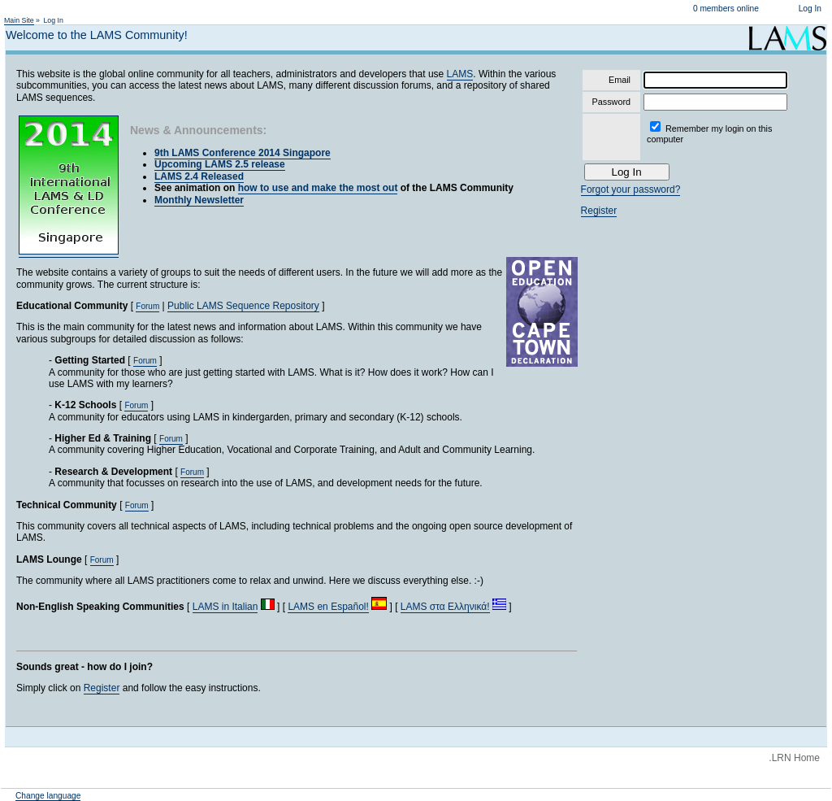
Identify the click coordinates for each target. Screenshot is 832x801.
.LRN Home (794, 758)
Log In (810, 8)
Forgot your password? (631, 189)
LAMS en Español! (328, 606)
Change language (47, 795)
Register (102, 688)
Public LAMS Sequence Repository (243, 305)
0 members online (726, 8)
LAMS (460, 74)
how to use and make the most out (318, 188)
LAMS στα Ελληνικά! (445, 606)
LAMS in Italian (225, 606)
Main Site (19, 20)
